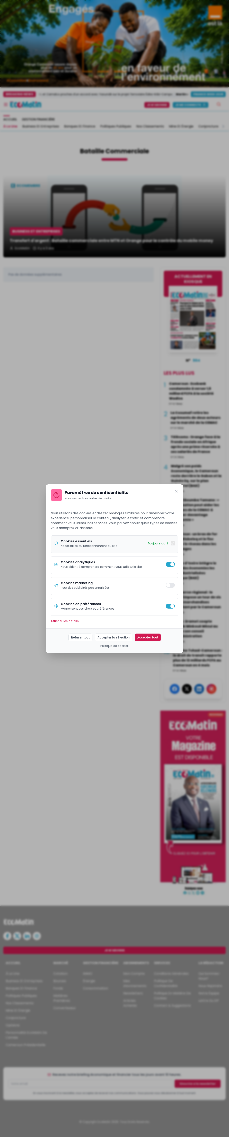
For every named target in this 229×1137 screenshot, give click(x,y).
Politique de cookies (114, 646)
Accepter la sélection (114, 637)
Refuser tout (80, 637)
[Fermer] (176, 491)
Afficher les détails (65, 621)
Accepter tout (147, 637)
